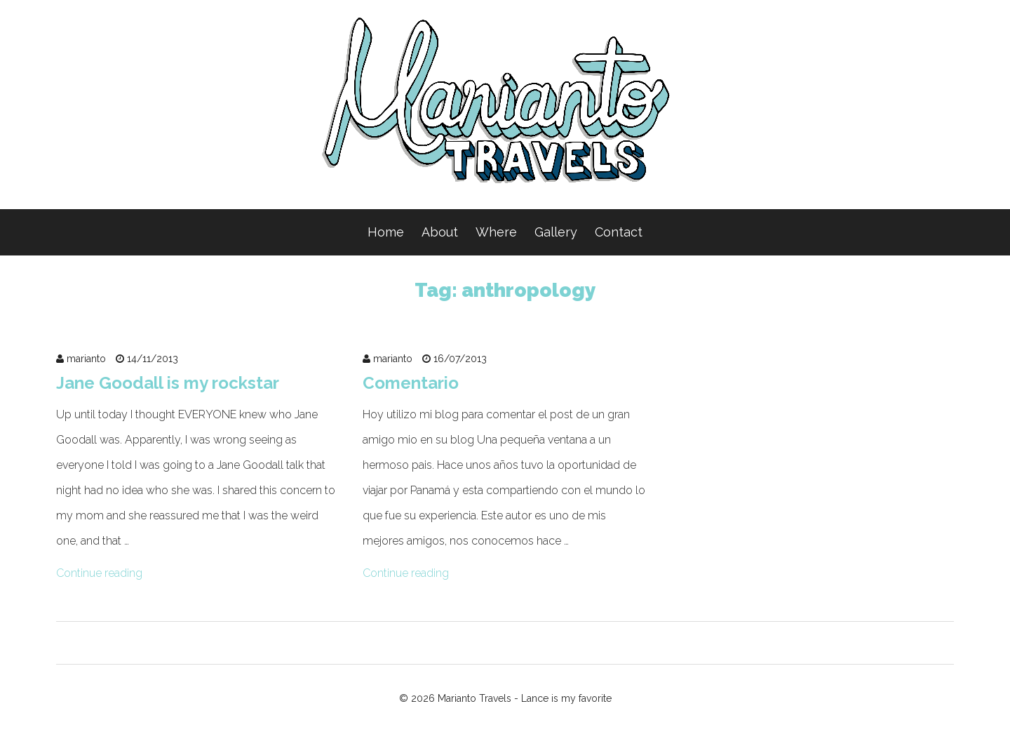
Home (386, 232)
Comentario (411, 383)
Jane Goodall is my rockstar (167, 383)
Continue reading (99, 573)
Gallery (555, 232)
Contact (618, 232)
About (440, 232)
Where (496, 232)
